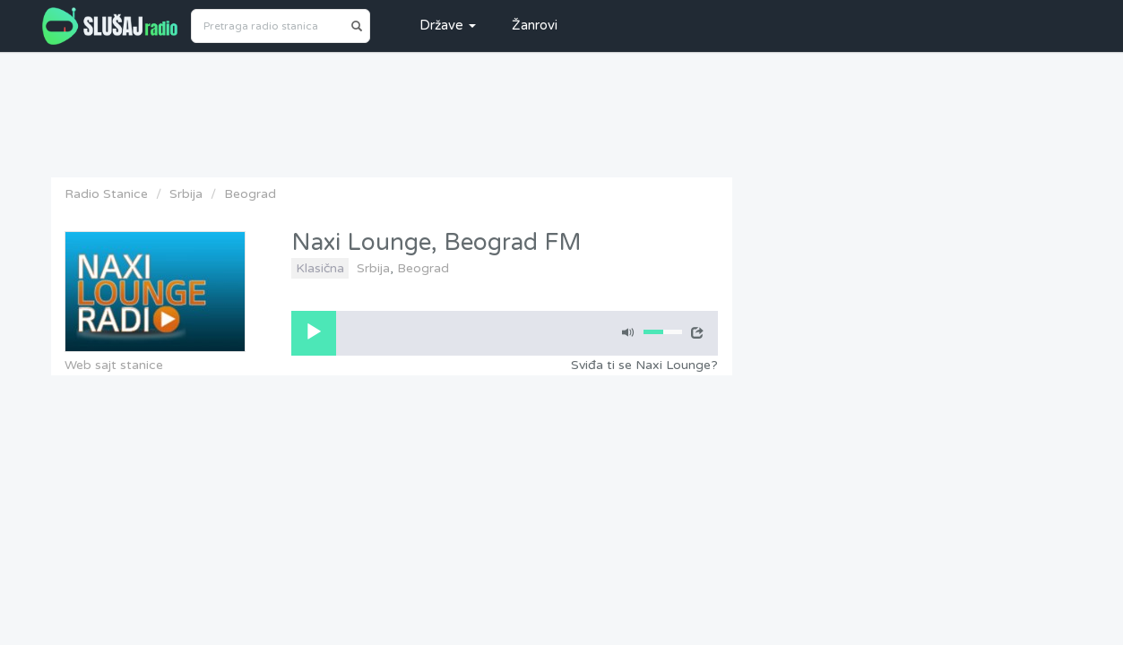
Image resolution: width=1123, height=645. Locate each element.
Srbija (186, 194)
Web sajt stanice (114, 365)
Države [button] (447, 25)
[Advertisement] (562, 110)
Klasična (320, 268)
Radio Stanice (106, 194)
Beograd (250, 194)
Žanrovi (534, 25)
